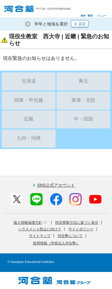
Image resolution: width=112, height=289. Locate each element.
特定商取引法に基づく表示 (76, 222)
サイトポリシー (80, 229)
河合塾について (70, 236)
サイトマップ (39, 236)
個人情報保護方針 (30, 222)
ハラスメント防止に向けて (39, 229)
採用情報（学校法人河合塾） (56, 243)
